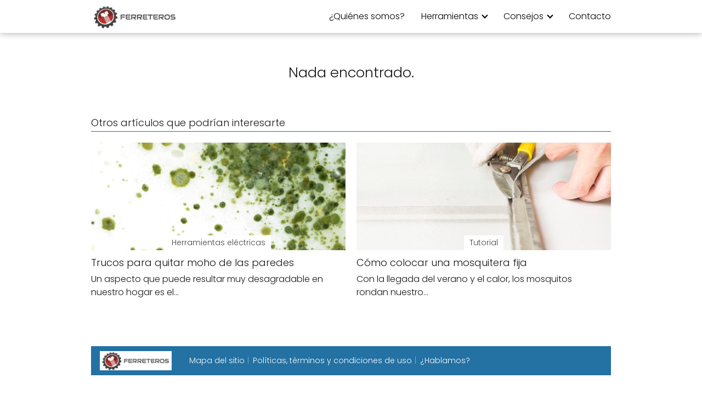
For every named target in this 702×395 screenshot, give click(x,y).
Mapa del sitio (217, 360)
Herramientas (449, 16)
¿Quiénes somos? (367, 16)
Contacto (590, 16)
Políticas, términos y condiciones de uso (332, 360)
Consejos (523, 16)
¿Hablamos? (445, 360)
